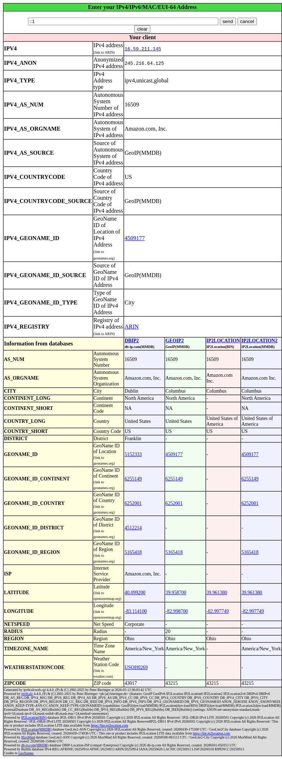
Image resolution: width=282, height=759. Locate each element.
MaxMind (28, 737)
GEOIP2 (174, 340)
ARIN (131, 327)
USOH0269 (135, 667)
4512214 (133, 527)
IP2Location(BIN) (33, 717)
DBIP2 (131, 340)
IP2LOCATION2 (259, 340)
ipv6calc (27, 694)
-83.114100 (135, 611)
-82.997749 (217, 611)
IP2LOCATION (223, 340)
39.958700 (175, 592)
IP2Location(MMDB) (36, 729)
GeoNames (26, 753)
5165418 (133, 552)
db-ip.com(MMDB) (35, 745)
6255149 (133, 479)
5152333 (133, 454)
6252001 (133, 503)
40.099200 (134, 592)
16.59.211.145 (142, 48)
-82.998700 (176, 611)
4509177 (134, 238)
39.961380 (216, 592)
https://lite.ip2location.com (109, 725)
